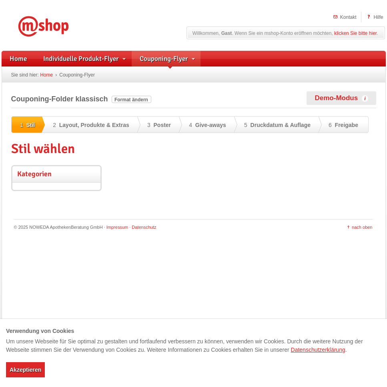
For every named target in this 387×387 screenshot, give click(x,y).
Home (46, 75)
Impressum (117, 227)
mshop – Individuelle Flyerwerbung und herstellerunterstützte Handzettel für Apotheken (55, 25)
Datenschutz (144, 227)
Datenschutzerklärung (318, 350)
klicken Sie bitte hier (355, 33)
